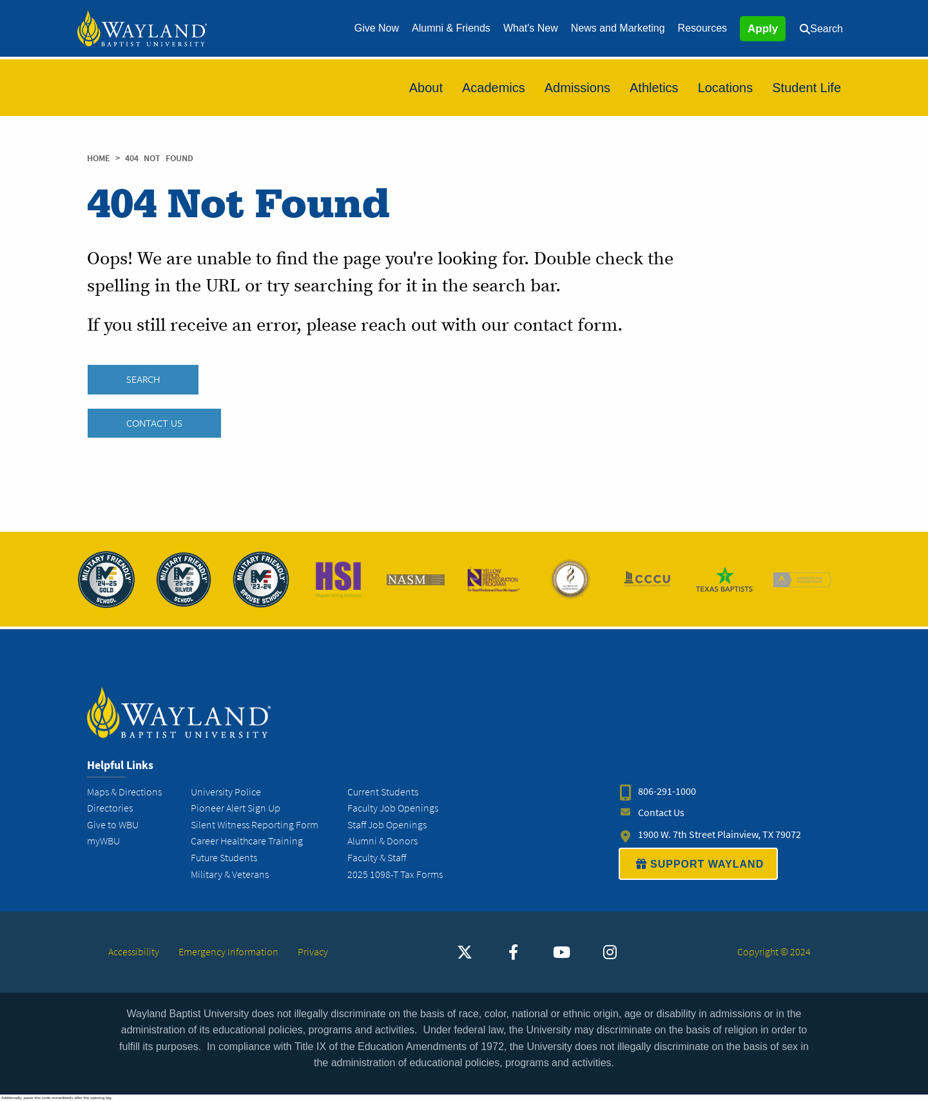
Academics (493, 88)
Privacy (313, 952)
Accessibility (133, 952)
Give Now (376, 28)
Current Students (382, 792)
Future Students (224, 857)
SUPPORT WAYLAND (698, 863)
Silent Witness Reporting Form (254, 825)
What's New (530, 28)
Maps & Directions (124, 792)
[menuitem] (376, 28)
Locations (725, 88)
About (426, 88)
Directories (110, 808)
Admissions (577, 88)
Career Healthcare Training (247, 841)
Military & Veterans (230, 874)
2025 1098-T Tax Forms (395, 874)
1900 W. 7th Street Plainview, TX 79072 (719, 834)
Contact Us (154, 423)
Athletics (654, 88)
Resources (702, 28)
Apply (763, 29)
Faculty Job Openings (392, 808)
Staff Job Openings (387, 825)
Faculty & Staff (376, 857)
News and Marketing (618, 28)
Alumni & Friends (451, 28)
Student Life (806, 88)
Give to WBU (113, 825)
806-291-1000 (667, 792)
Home (98, 158)
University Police (226, 792)
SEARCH (143, 380)
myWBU (103, 841)
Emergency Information (228, 952)
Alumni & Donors (382, 841)
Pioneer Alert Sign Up (235, 808)
